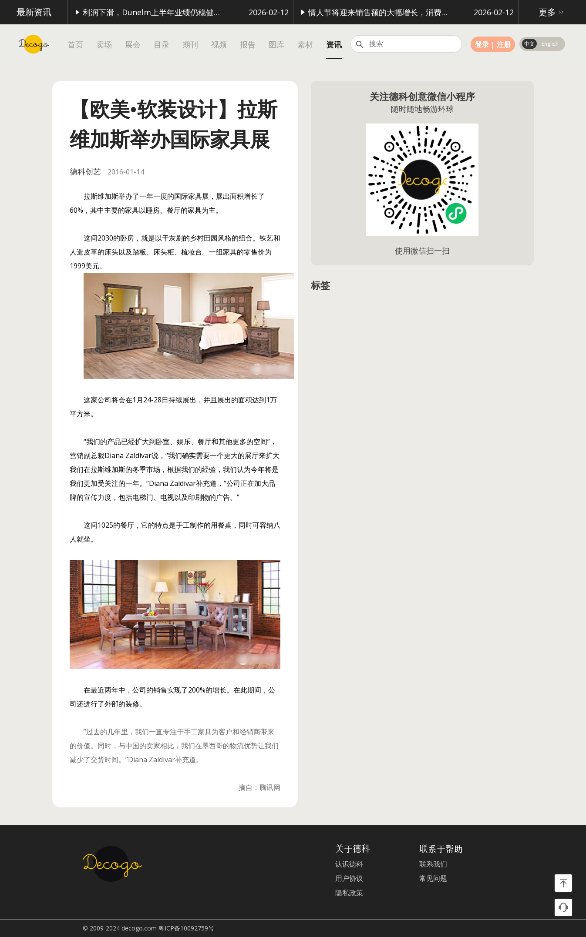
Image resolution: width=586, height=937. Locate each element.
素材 (305, 45)
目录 (161, 45)
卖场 (104, 45)
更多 (552, 12)
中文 (529, 43)
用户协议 (349, 878)
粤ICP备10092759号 (186, 928)
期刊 (190, 45)
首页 (75, 45)
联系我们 (433, 864)
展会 (133, 45)
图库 (276, 45)
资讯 (334, 45)
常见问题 (433, 878)
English (550, 43)
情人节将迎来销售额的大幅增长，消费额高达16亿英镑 (375, 12)
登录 (482, 44)
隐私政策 (349, 892)
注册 (504, 44)
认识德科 (349, 864)
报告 (248, 45)
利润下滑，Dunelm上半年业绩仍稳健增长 (150, 12)
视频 (219, 45)
